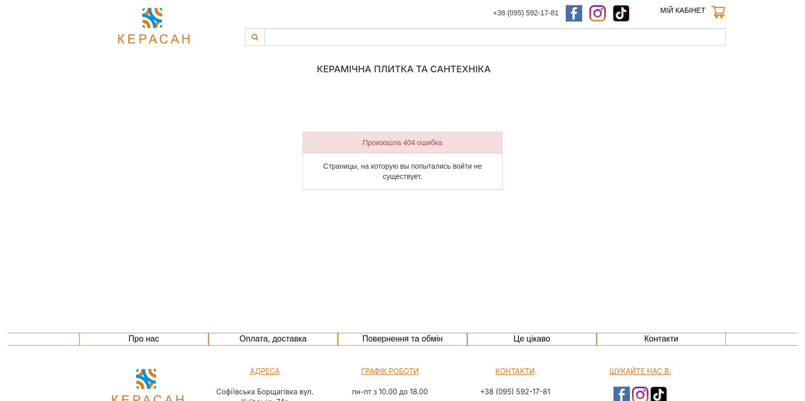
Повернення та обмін (402, 338)
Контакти (661, 338)
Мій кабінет (682, 10)
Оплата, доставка (273, 338)
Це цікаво (531, 338)
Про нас (143, 338)
